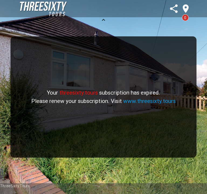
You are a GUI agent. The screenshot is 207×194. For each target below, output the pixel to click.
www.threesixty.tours (149, 101)
